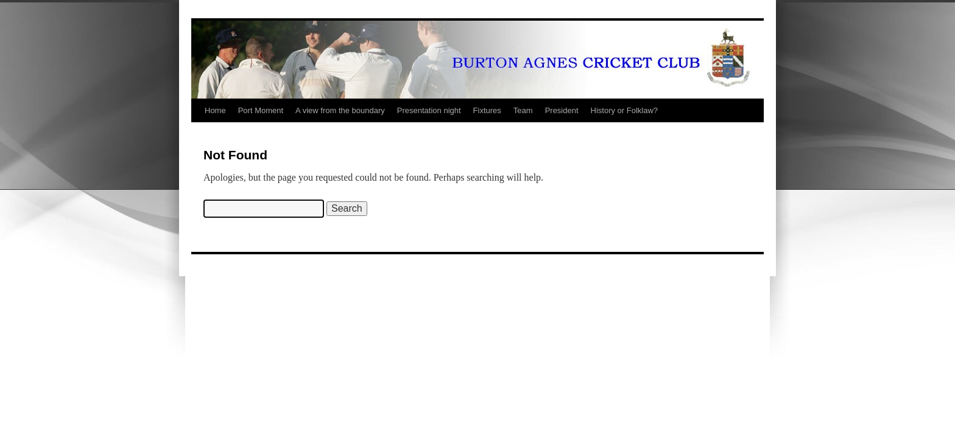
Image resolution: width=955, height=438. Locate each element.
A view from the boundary (340, 110)
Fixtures (487, 110)
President (562, 110)
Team (523, 110)
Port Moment (260, 110)
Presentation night (429, 110)
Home (215, 110)
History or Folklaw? (624, 110)
